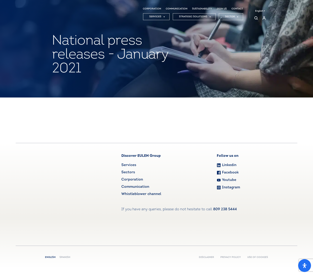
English (260, 11)
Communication (135, 187)
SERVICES (157, 16)
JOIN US (222, 9)
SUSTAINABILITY (202, 9)
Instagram (228, 187)
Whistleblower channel (141, 194)
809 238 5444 (225, 209)
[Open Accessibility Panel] (304, 265)
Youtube (226, 180)
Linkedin (226, 165)
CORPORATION (152, 9)
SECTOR (231, 16)
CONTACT (237, 9)
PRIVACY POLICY (230, 257)
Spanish (64, 257)
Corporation (132, 180)
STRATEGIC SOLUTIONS (195, 16)
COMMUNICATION (176, 9)
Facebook (228, 172)
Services (128, 165)
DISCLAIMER (206, 257)
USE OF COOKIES (257, 257)
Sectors (128, 172)
